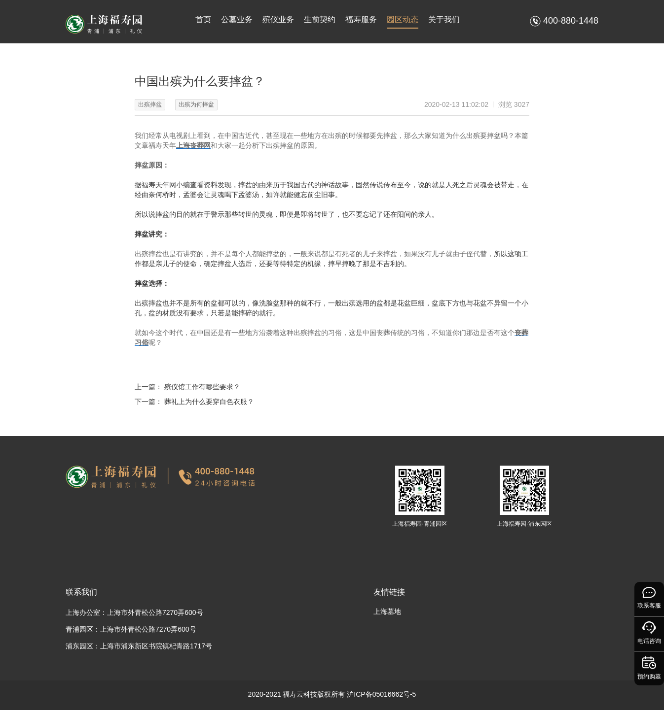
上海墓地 (387, 611)
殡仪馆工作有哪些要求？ (202, 387)
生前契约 (319, 19)
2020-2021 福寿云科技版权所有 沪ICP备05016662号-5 (332, 694)
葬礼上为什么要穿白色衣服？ (209, 402)
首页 (203, 19)
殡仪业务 (278, 19)
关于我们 (444, 19)
